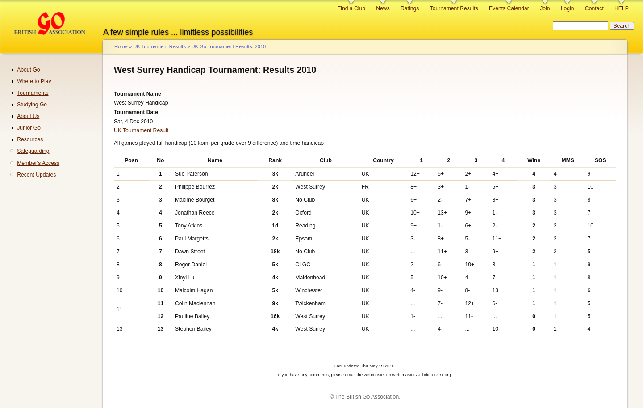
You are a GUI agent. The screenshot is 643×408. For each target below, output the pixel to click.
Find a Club (351, 8)
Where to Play (34, 81)
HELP (621, 8)
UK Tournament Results (159, 46)
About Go (28, 70)
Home (121, 46)
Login (567, 8)
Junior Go (29, 128)
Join (545, 8)
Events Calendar (509, 8)
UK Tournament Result (141, 130)
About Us (28, 116)
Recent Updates (36, 175)
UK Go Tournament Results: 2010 (228, 46)
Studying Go (32, 104)
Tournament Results (454, 8)
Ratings (410, 8)
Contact (594, 8)
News (382, 8)
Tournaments (32, 93)
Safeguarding (33, 151)
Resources (30, 139)
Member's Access (38, 163)
